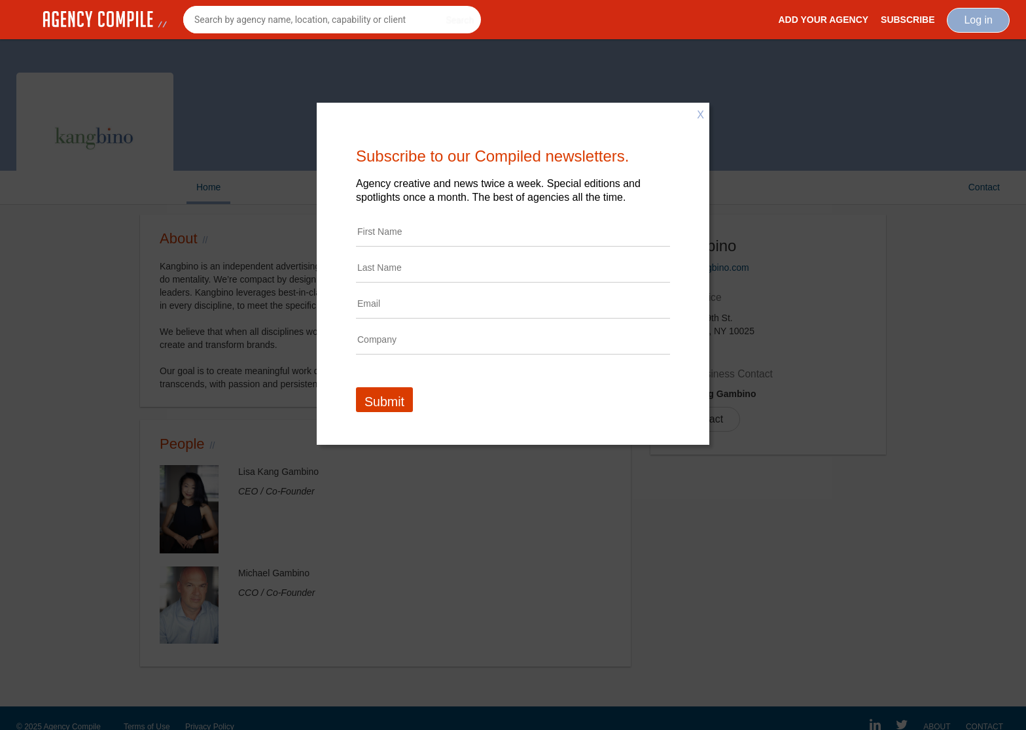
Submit (384, 401)
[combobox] (332, 19)
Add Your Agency (823, 19)
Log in (978, 20)
